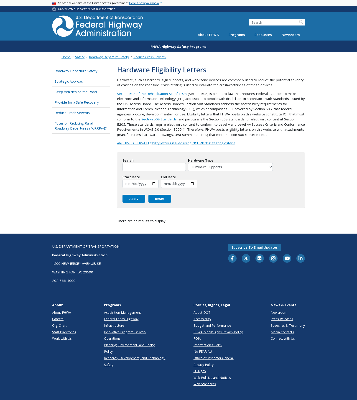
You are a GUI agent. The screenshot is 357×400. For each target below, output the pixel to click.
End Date (168, 177)
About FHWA (208, 34)
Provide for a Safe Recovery (77, 102)
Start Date (131, 177)
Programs (237, 34)
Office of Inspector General (214, 358)
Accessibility (202, 319)
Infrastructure (114, 325)
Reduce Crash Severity (149, 57)
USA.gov (200, 371)
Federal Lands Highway (121, 319)
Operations (112, 338)
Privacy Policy (204, 364)
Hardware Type (200, 160)
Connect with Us (283, 338)
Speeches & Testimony (288, 325)
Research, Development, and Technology (134, 358)
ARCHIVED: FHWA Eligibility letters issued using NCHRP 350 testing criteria (176, 143)
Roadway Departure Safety (109, 57)
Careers (58, 319)
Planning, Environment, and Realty (129, 345)
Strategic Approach (69, 81)
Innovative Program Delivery (125, 332)
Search (128, 160)
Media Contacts (282, 332)
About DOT (202, 312)
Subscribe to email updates (255, 247)
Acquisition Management (122, 312)
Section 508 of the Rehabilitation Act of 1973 (152, 93)
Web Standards (205, 384)
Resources (263, 34)
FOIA (197, 338)
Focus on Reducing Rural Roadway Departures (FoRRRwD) (81, 126)
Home (66, 57)
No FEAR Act (203, 351)
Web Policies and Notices (212, 377)
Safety (79, 57)
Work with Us (62, 338)
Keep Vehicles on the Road (76, 91)
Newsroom (291, 34)
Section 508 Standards (159, 119)
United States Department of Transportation (86, 9)
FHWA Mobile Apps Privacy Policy (218, 332)
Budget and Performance (212, 325)
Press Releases (282, 319)
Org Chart (59, 325)
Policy (108, 351)
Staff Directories (64, 332)
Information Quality (208, 345)
